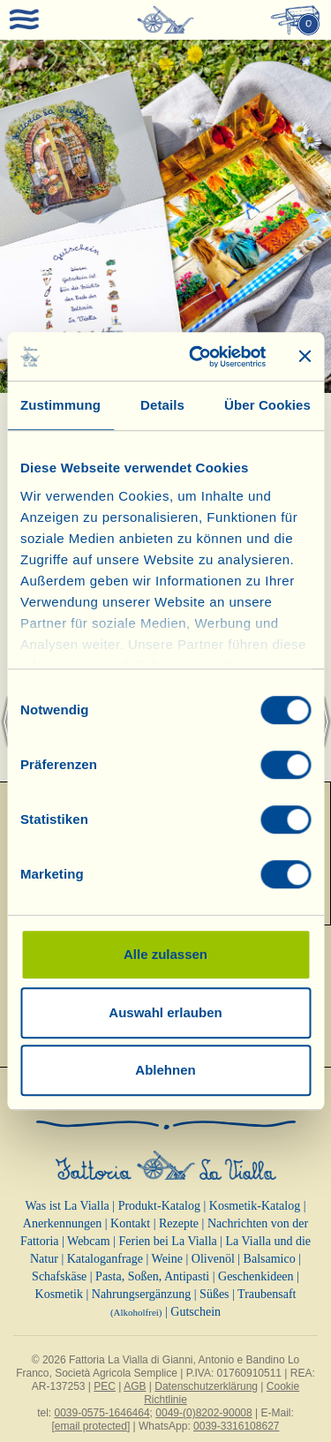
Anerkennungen (62, 1223)
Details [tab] (162, 404)
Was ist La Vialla (67, 1205)
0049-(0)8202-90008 (203, 1413)
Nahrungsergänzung (142, 1294)
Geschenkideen (256, 1276)
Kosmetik (59, 1294)
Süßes (214, 1294)
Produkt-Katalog (159, 1205)
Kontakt (130, 1223)
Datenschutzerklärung (206, 1386)
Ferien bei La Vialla (168, 1241)
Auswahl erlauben (165, 1012)
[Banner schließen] (304, 357)
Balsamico (270, 1258)
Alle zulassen (165, 954)
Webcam (88, 1241)
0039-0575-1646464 (102, 1413)
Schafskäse (59, 1276)
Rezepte (179, 1223)
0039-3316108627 (236, 1426)
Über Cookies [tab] (267, 404)
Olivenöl (213, 1258)
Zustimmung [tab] (60, 404)
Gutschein (195, 1311)
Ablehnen (165, 1069)
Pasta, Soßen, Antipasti (152, 1276)
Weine (167, 1258)
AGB (135, 1386)
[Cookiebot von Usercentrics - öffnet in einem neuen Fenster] (197, 356)
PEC (105, 1386)
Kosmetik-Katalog (254, 1205)
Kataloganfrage (105, 1258)
